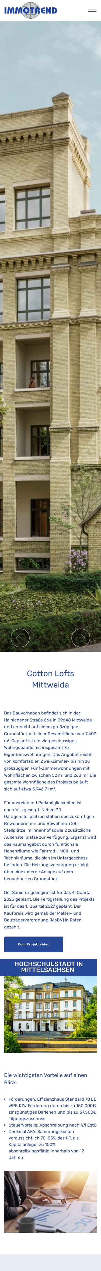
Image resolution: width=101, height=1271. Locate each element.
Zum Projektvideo (34, 944)
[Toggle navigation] (92, 8)
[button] (20, 637)
